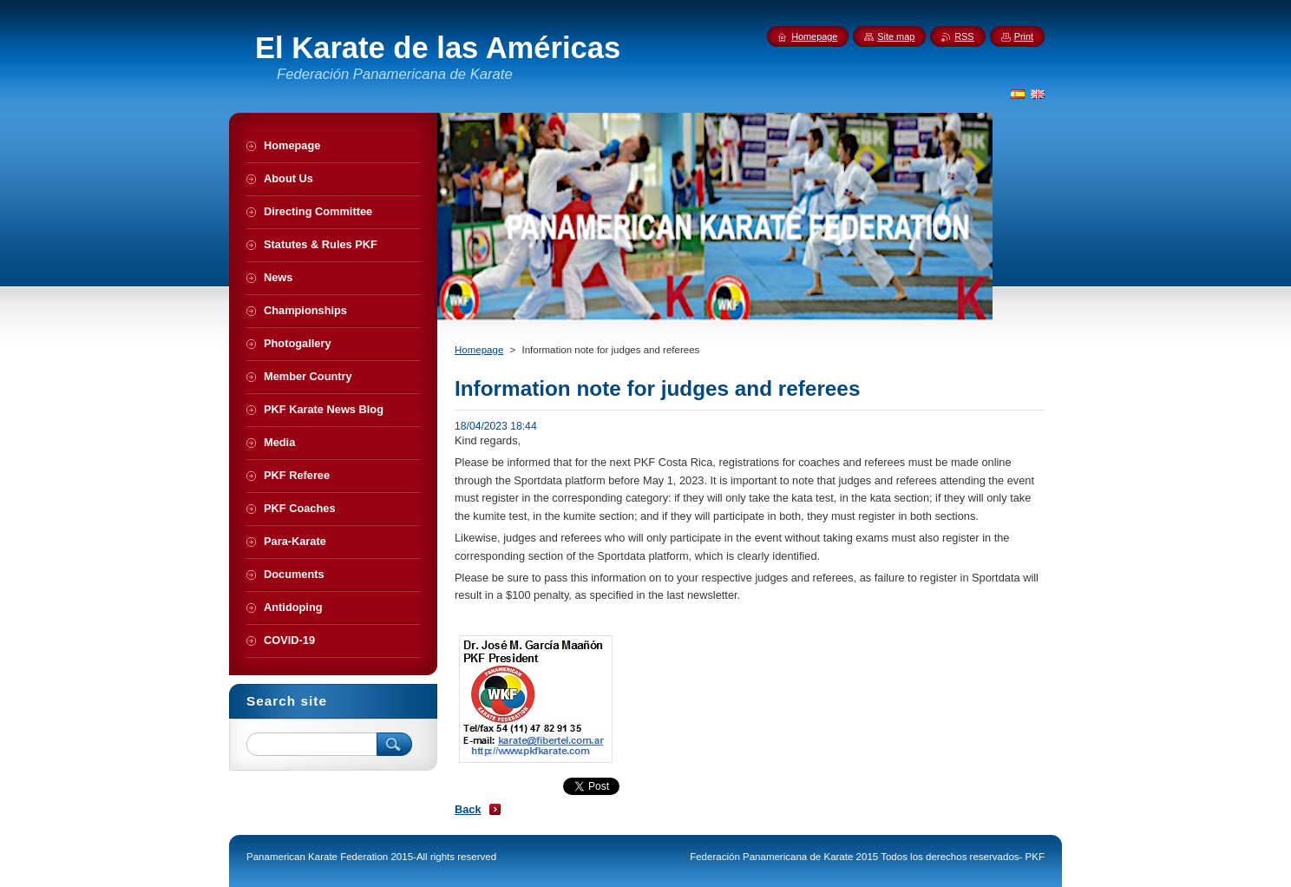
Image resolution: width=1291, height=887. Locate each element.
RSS (963, 36)
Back (468, 809)
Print (1023, 36)
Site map (895, 36)
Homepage (479, 350)
